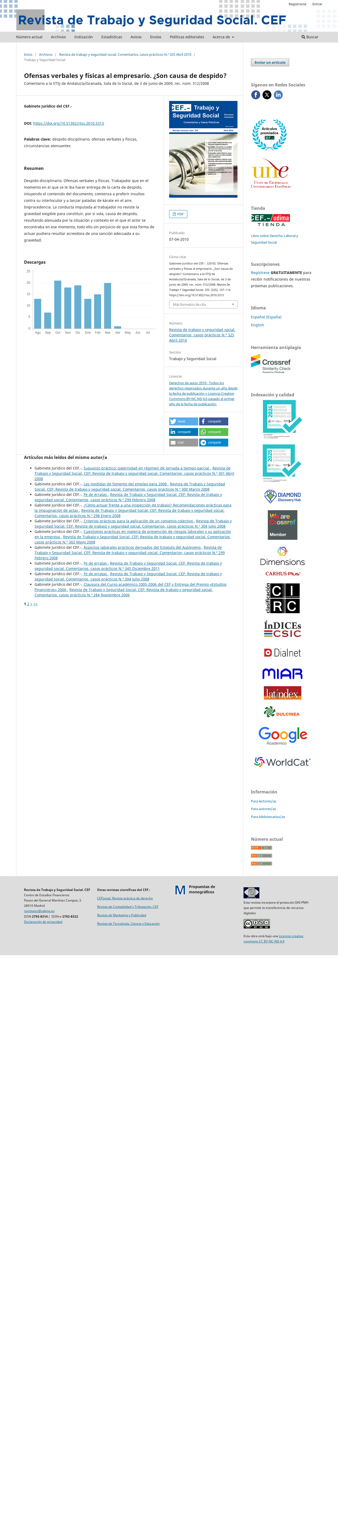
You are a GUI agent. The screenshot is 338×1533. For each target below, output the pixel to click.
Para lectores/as (263, 801)
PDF (180, 214)
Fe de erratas (96, 494)
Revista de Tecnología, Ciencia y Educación (128, 923)
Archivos (58, 36)
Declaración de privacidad (43, 921)
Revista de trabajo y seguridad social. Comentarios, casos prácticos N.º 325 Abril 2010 (125, 54)
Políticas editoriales (187, 36)
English (257, 324)
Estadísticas (111, 36)
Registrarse (297, 4)
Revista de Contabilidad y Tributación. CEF (127, 906)
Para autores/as (263, 808)
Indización (83, 36)
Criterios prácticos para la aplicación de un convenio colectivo (139, 520)
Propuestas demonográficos (202, 889)
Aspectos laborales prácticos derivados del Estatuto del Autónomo (143, 547)
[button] (183, 421)
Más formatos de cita (189, 304)
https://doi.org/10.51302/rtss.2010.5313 (68, 123)
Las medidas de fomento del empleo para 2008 (126, 483)
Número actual (29, 36)
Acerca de (222, 36)
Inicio (28, 54)
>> (36, 603)
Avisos (136, 36)
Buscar (310, 36)
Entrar (317, 4)
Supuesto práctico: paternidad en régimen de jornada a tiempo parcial (147, 468)
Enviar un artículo (270, 62)
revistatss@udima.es (39, 911)
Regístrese (260, 272)
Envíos (155, 36)
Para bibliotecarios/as (268, 816)
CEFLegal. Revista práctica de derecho (125, 898)
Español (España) (266, 316)
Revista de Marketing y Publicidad (121, 915)
